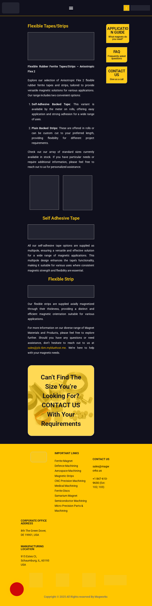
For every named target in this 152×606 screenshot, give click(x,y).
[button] (71, 8)
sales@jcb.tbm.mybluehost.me (47, 347)
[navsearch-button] (126, 8)
